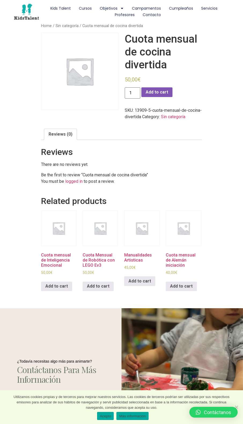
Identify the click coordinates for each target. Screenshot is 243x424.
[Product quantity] (132, 93)
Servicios (209, 8)
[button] (213, 412)
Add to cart (157, 92)
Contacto (152, 14)
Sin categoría (67, 25)
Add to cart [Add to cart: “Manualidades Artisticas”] (139, 281)
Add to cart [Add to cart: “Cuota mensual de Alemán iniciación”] (181, 286)
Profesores (125, 14)
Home (46, 25)
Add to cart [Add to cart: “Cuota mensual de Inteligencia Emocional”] (56, 286)
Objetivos (112, 8)
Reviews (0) (60, 134)
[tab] (60, 134)
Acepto (105, 416)
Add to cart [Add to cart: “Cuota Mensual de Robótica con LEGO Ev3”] (98, 286)
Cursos (85, 8)
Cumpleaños (181, 8)
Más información (132, 416)
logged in (74, 181)
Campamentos (146, 8)
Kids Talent (60, 8)
